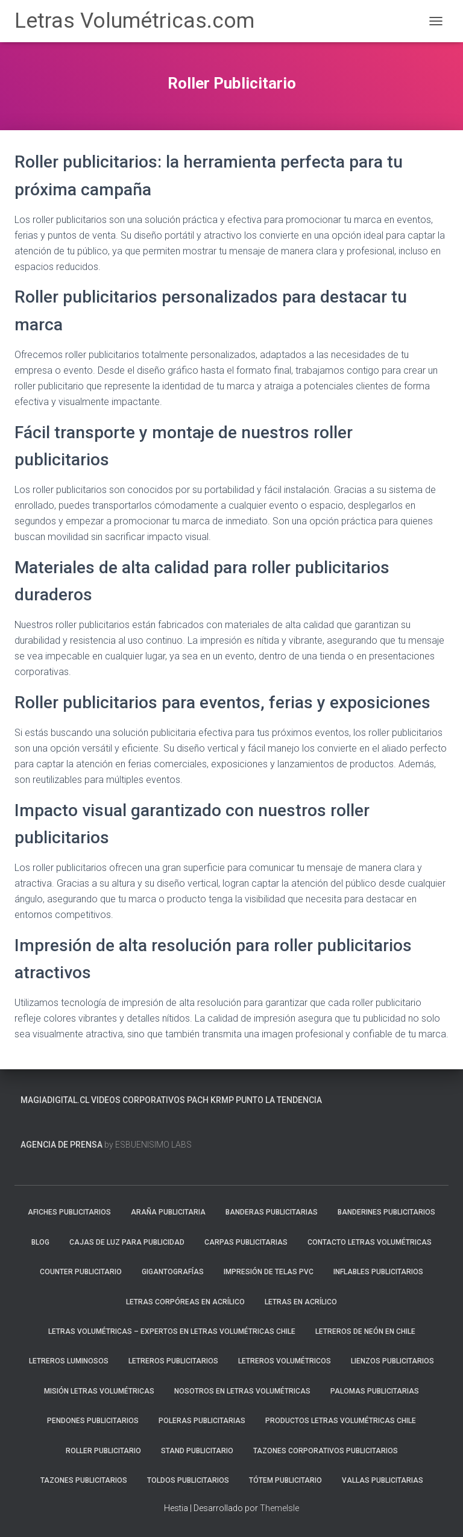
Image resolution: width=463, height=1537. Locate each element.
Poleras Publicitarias (202, 1420)
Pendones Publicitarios (93, 1420)
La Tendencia (293, 1100)
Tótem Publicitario (285, 1480)
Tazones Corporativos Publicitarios (325, 1451)
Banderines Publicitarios (386, 1212)
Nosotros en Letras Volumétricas (242, 1391)
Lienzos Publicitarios (392, 1361)
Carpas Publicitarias (246, 1242)
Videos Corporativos (138, 1100)
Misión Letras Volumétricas (99, 1391)
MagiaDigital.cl (54, 1100)
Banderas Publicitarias (271, 1212)
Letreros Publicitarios (173, 1361)
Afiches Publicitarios (69, 1212)
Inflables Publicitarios (378, 1272)
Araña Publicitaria (168, 1212)
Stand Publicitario (197, 1451)
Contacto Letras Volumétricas (369, 1242)
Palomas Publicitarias (374, 1391)
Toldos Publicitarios (188, 1480)
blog (40, 1242)
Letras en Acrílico (301, 1302)
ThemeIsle (279, 1508)
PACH (198, 1100)
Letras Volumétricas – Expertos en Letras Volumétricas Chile (171, 1331)
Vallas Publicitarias (382, 1480)
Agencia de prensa (61, 1144)
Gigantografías (173, 1272)
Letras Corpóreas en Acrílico (185, 1302)
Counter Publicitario (81, 1272)
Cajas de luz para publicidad (126, 1242)
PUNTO (249, 1100)
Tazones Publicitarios (83, 1480)
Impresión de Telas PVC (268, 1272)
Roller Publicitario (103, 1451)
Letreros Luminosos (69, 1361)
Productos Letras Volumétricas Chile (340, 1420)
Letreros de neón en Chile (365, 1331)
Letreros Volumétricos (284, 1361)
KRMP (222, 1100)
